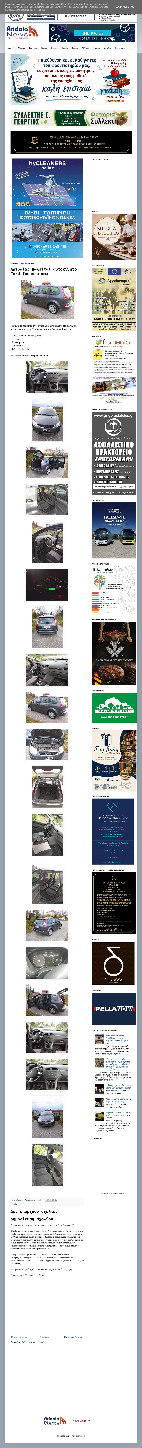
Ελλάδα (65, 48)
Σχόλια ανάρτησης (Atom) (33, 1342)
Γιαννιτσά (33, 48)
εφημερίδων (114, 1193)
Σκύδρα (54, 48)
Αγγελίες (107, 48)
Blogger (81, 1436)
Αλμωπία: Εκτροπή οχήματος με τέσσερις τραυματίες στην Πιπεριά (118, 1115)
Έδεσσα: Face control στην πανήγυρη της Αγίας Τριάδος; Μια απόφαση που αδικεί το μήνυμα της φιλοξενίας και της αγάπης (118, 1064)
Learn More (122, 7)
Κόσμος (75, 48)
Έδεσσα (44, 48)
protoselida (121, 1193)
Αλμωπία (21, 48)
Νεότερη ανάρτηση (19, 1337)
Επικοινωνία (120, 48)
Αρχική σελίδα (46, 1337)
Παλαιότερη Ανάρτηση (73, 1337)
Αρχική (11, 48)
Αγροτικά (96, 48)
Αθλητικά (85, 48)
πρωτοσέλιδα (104, 1193)
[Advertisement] (71, 1382)
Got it (134, 7)
